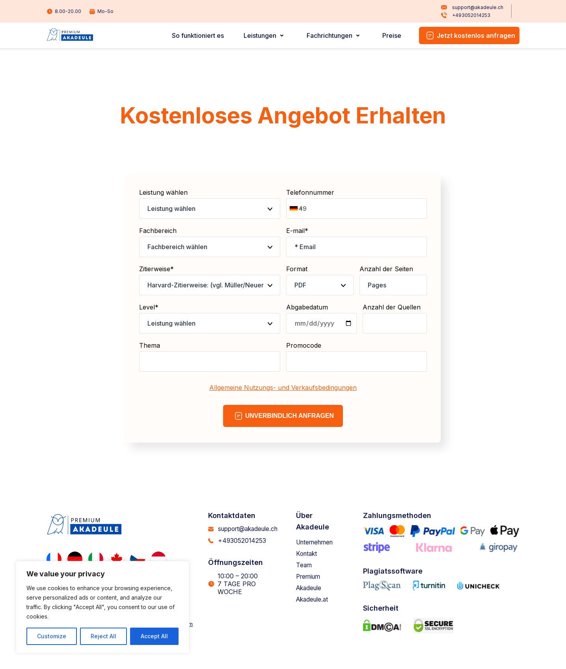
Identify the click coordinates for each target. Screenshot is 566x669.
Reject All (103, 636)
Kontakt (309, 553)
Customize (51, 636)
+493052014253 (465, 15)
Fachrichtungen (330, 35)
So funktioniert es (200, 35)
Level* (209, 318)
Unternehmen (318, 542)
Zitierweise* (209, 280)
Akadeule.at (315, 599)
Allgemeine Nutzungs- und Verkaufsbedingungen (283, 387)
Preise (392, 35)
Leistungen (261, 35)
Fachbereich (209, 242)
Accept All (154, 636)
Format (320, 280)
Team (306, 565)
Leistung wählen (209, 203)
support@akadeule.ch (472, 7)
